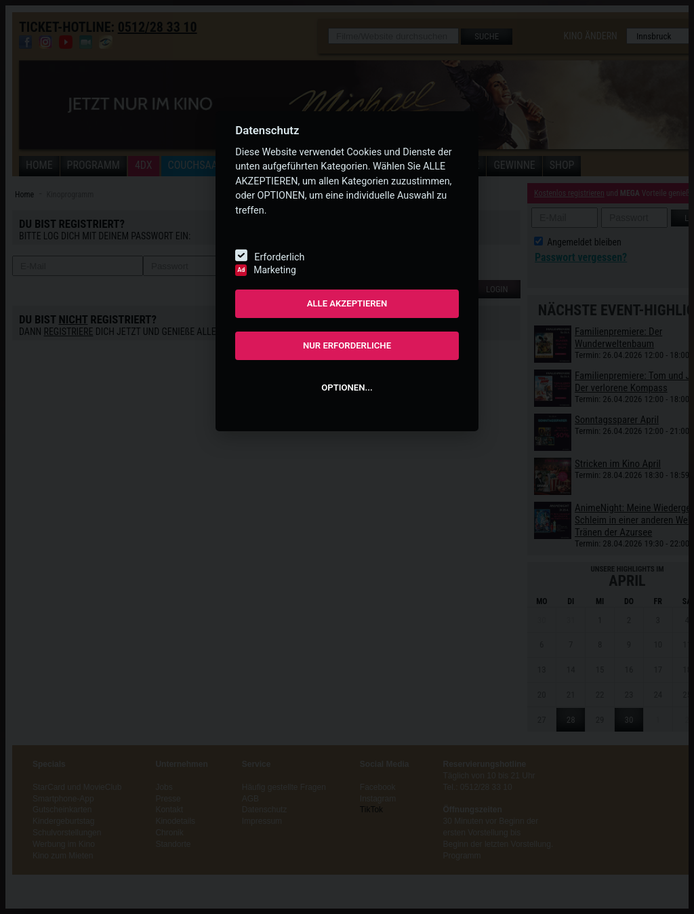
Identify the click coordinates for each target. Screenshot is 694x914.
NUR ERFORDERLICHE (347, 345)
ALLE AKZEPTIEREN (347, 303)
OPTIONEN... (346, 387)
